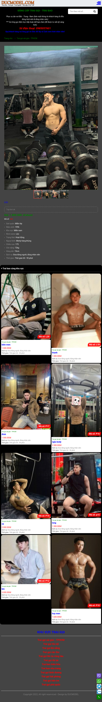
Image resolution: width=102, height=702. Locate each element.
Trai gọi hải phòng (51, 676)
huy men (56, 613)
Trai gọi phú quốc (51, 684)
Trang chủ (8, 38)
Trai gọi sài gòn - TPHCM (9, 342)
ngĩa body (56, 442)
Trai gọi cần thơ (51, 652)
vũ (3, 524)
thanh (55, 352)
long (54, 523)
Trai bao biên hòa (51, 664)
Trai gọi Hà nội (51, 644)
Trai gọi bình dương (51, 672)
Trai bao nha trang (51, 668)
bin (3, 589)
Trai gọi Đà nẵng (51, 648)
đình (4, 434)
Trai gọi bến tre (51, 680)
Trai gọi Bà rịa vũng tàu (51, 656)
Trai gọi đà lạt (51, 660)
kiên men (6, 344)
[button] (95, 48)
